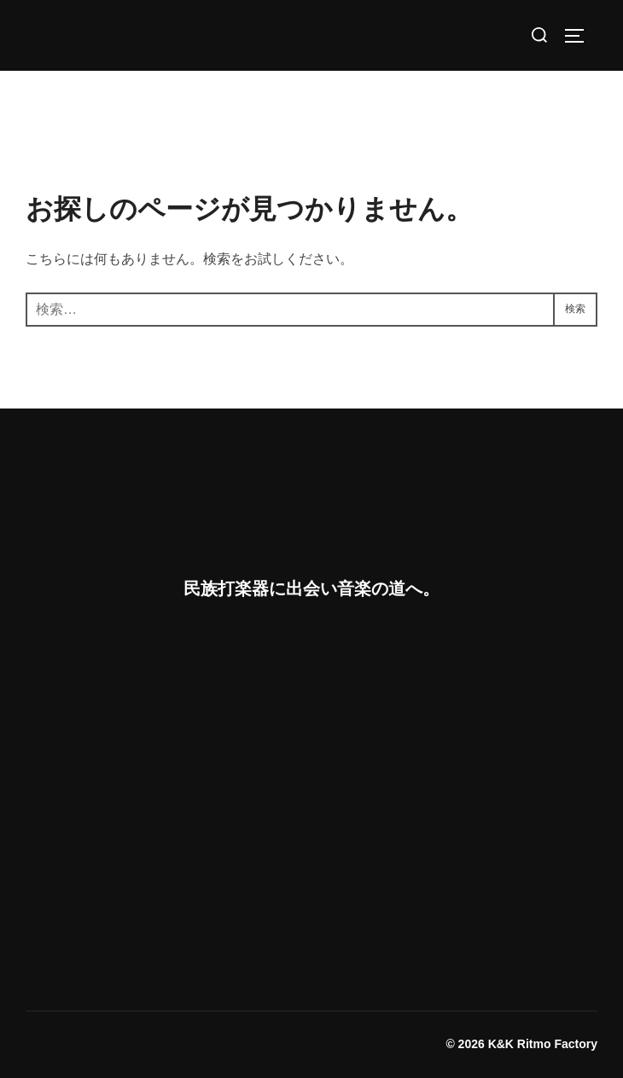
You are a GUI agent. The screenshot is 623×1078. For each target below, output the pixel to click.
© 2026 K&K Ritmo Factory (521, 1044)
